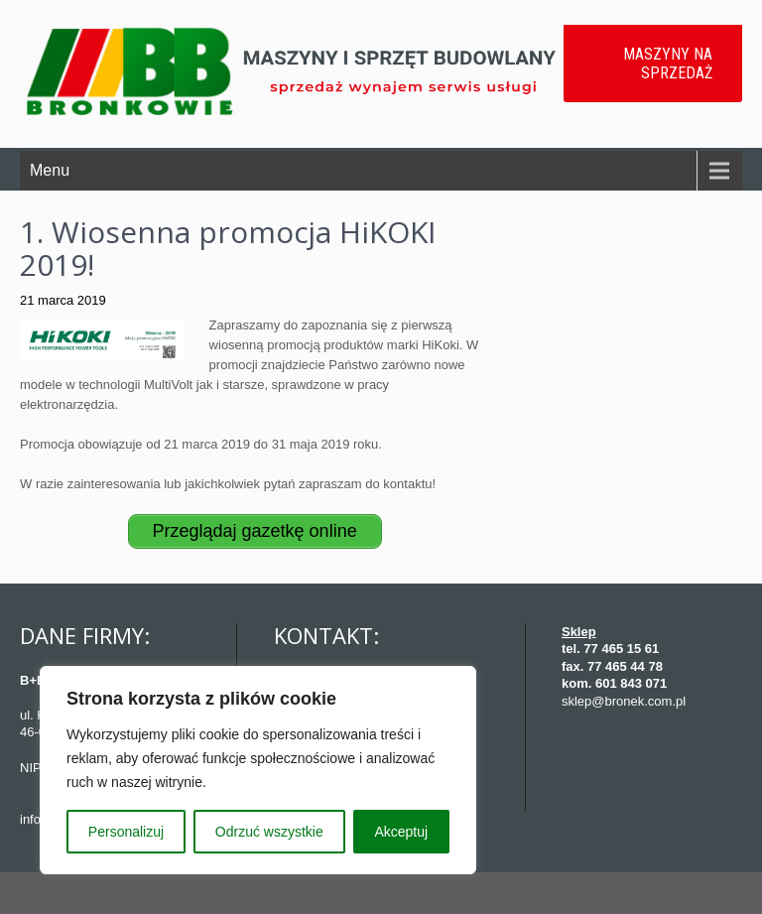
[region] (258, 770)
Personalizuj (126, 832)
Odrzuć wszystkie (269, 832)
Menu (49, 170)
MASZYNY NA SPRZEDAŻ (667, 63)
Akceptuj (401, 832)
